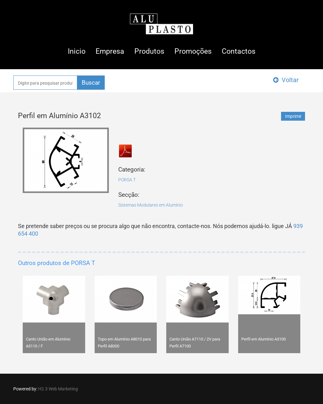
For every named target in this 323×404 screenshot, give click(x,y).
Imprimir (293, 116)
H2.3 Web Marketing (58, 388)
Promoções (193, 51)
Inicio (76, 51)
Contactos (238, 51)
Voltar (286, 80)
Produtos (149, 51)
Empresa (110, 51)
